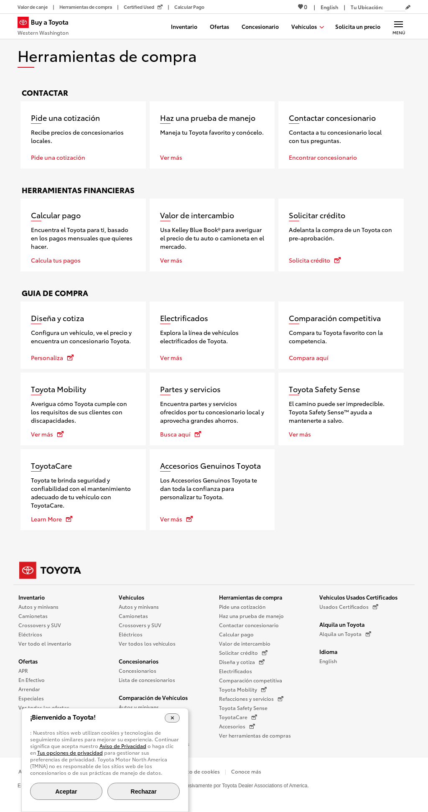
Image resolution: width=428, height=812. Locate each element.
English (328, 660)
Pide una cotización (242, 606)
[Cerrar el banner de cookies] (172, 718)
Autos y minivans (38, 606)
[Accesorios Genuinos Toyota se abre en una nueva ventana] (212, 489)
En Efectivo (31, 679)
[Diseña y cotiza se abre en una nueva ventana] (83, 335)
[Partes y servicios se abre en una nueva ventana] (212, 409)
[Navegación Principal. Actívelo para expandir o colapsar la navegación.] (398, 26)
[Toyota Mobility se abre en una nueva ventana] (83, 409)
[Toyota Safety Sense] (341, 409)
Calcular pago (236, 634)
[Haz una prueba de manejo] (212, 134)
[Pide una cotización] (83, 134)
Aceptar (66, 791)
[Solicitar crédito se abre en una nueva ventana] (341, 235)
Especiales (31, 698)
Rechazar (144, 791)
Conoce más (246, 771)
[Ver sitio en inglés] (329, 6)
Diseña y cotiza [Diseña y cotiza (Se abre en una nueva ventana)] (242, 661)
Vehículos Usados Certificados (358, 597)
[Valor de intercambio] (212, 235)
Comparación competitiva (250, 680)
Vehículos (131, 597)
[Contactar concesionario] (341, 134)
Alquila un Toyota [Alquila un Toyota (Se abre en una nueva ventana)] (345, 633)
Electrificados (235, 670)
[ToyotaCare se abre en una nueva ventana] (83, 489)
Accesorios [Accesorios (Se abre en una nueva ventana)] (237, 726)
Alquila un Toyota (341, 624)
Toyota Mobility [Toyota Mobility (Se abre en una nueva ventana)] (243, 689)
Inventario (31, 597)
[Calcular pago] (83, 235)
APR (23, 670)
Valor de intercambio (244, 643)
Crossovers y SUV (39, 624)
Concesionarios (138, 661)
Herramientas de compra (250, 597)
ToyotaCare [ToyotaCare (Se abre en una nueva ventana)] (238, 717)
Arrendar (29, 688)
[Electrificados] (212, 335)
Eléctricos (30, 634)
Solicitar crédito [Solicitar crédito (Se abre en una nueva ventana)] (243, 652)
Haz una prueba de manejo (251, 615)
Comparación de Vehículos (153, 697)
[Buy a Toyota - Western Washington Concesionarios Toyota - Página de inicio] (46, 27)
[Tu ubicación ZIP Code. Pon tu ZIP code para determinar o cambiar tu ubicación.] (395, 7)
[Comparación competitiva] (341, 335)
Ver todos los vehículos (147, 643)
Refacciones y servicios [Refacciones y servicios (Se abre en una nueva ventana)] (251, 698)
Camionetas (33, 615)
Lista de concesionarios (147, 679)
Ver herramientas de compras (255, 735)
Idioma (328, 651)
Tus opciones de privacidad (70, 752)
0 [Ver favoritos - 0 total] (302, 6)
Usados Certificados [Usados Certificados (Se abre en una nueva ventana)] (348, 606)
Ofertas (28, 661)
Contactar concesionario (249, 624)
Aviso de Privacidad (122, 745)
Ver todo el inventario (44, 643)
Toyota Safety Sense (243, 707)
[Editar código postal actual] (407, 7)
